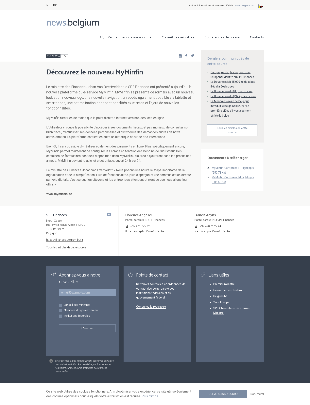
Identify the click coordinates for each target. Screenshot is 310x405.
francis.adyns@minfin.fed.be (212, 231)
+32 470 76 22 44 (210, 226)
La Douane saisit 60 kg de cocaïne (231, 91)
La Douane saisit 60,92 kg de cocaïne (233, 96)
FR (55, 5)
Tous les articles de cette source (232, 130)
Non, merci (257, 393)
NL (48, 5)
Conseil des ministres (178, 37)
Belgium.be (220, 296)
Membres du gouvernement (81, 310)
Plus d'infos (150, 396)
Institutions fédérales (77, 316)
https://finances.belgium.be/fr (64, 239)
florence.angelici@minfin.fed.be (144, 231)
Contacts (257, 37)
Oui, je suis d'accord (223, 393)
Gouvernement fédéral (227, 290)
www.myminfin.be (59, 194)
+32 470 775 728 (140, 226)
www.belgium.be (244, 5)
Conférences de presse (222, 37)
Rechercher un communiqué (129, 37)
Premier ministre (224, 284)
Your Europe (221, 302)
